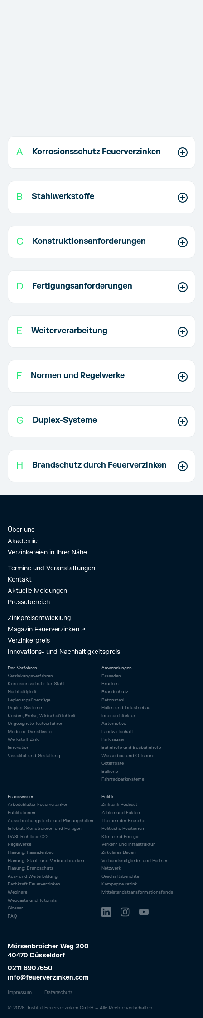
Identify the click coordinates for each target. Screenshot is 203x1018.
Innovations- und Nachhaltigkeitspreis (64, 652)
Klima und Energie (120, 836)
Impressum (20, 992)
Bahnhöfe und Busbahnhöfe (131, 747)
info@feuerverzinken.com (48, 977)
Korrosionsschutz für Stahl (36, 684)
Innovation (18, 747)
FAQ (12, 916)
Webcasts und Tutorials (32, 900)
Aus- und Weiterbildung (33, 876)
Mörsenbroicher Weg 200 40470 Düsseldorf (49, 951)
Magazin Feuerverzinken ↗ (46, 629)
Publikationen (21, 812)
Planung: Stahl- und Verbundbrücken (46, 860)
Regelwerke (19, 844)
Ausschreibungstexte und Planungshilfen (50, 821)
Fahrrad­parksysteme (123, 779)
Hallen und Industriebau (126, 707)
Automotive (114, 723)
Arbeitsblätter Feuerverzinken (38, 804)
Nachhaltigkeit (22, 692)
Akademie (23, 541)
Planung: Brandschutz (30, 868)
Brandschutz (115, 692)
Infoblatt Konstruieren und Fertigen (45, 828)
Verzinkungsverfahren (30, 676)
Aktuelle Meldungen (37, 591)
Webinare (17, 892)
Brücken (110, 684)
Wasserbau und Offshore (128, 755)
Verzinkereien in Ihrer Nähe (47, 552)
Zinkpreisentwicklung (39, 618)
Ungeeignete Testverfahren (35, 723)
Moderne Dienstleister (30, 731)
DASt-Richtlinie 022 (28, 836)
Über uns (21, 530)
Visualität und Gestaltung (34, 755)
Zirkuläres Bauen (119, 852)
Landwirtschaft (117, 731)
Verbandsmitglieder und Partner (135, 860)
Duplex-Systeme (25, 707)
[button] (101, 152)
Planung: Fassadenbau (31, 852)
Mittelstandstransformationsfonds (137, 892)
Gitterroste (113, 763)
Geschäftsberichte (120, 876)
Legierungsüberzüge (29, 700)
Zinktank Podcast (119, 804)
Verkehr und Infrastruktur (128, 844)
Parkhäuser (113, 739)
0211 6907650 (30, 968)
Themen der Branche (123, 821)
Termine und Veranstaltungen (51, 568)
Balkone (110, 771)
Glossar (15, 908)
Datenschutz (58, 992)
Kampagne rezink (119, 884)
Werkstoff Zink (23, 739)
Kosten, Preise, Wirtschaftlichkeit (42, 716)
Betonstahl (113, 700)
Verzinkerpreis (29, 640)
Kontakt (20, 579)
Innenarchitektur (118, 716)
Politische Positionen (123, 828)
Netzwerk (111, 868)
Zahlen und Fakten (121, 812)
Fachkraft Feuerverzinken (34, 884)
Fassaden (111, 676)
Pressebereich (29, 602)
